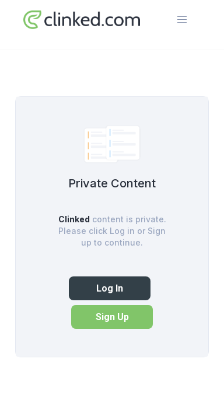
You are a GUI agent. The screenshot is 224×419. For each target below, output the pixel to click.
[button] (182, 19)
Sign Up (112, 316)
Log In (109, 288)
